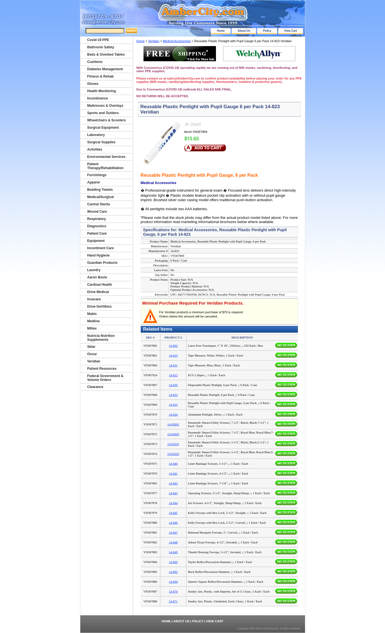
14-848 (173, 542)
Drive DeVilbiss (99, 306)
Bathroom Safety (100, 47)
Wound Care (97, 212)
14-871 (173, 601)
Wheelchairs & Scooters (106, 120)
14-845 (173, 512)
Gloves (93, 84)
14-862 (173, 571)
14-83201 (173, 444)
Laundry (94, 270)
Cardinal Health (99, 285)
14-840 (173, 463)
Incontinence (97, 98)
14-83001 (173, 424)
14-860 (173, 562)
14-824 (173, 414)
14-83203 (173, 453)
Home (221, 30)
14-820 (173, 385)
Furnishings (97, 175)
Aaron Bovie (97, 277)
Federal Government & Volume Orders (105, 378)
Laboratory (96, 135)
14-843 (173, 493)
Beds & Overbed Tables (106, 54)
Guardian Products (102, 263)
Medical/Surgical (100, 197)
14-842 (173, 483)
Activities (94, 149)
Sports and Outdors (103, 113)
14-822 (173, 394)
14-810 (173, 355)
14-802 (173, 345)
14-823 (173, 404)
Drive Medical (98, 292)
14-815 (173, 375)
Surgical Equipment (103, 128)
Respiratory (96, 219)
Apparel (93, 182)
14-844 (173, 503)
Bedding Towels (100, 190)
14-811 (173, 365)
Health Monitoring (101, 91)
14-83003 (173, 434)
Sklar (91, 347)
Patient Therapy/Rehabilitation (105, 166)
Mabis (92, 314)
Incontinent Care (100, 248)
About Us (244, 30)
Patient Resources (102, 369)
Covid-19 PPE (98, 40)
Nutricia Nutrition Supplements (101, 338)
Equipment (96, 241)
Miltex (92, 328)
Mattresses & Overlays (105, 106)
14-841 (173, 473)
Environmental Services (106, 157)
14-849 (173, 552)
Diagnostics (96, 226)
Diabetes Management (105, 69)
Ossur (92, 354)
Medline (93, 321)
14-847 (173, 532)
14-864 (173, 581)
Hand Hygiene (98, 255)
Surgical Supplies (101, 142)
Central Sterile (98, 204)
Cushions (95, 62)
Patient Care (97, 233)
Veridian (153, 41)
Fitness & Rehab (100, 76)
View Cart (290, 30)
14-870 (173, 591)
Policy (267, 30)
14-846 (173, 522)
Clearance (95, 387)
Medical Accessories (177, 41)
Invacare (94, 299)
